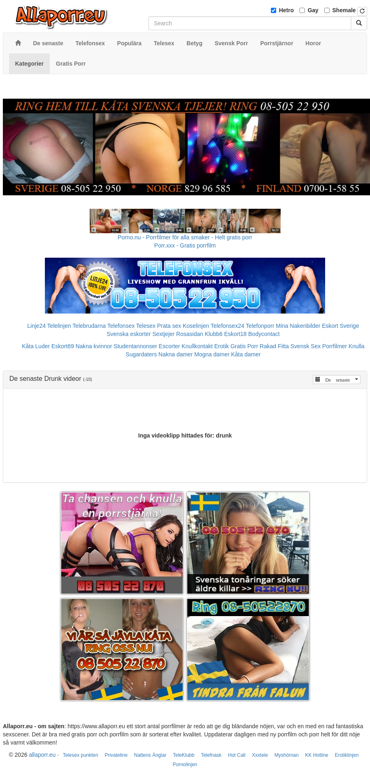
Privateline (116, 755)
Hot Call (237, 755)
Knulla (356, 346)
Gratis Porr (244, 346)
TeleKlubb (184, 755)
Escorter (169, 346)
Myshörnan (287, 755)
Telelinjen (59, 326)
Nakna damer (175, 354)
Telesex (145, 326)
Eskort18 (235, 334)
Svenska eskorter (128, 334)
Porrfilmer (334, 346)
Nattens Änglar (150, 755)
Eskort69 (62, 346)
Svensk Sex (305, 346)
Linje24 (36, 326)
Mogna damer (211, 354)
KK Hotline (316, 755)
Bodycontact (264, 334)
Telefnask (211, 755)
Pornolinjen (185, 764)
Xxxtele (260, 755)
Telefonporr (260, 326)
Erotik (221, 346)
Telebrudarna (89, 326)
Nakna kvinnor (93, 346)
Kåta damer (246, 354)
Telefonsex (121, 326)
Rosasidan (189, 334)
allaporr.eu (42, 754)
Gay (313, 10)
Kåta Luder (36, 346)
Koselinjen (196, 326)
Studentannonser (135, 346)
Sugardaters (141, 354)
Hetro (286, 10)
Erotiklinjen (347, 755)
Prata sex (169, 326)
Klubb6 (214, 334)
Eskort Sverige (340, 326)
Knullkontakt (197, 346)
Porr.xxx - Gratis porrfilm (185, 245)
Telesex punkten (80, 755)
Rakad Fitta (274, 346)
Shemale (344, 10)
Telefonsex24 (227, 326)
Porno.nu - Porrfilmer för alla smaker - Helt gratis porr (185, 237)
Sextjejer (163, 334)
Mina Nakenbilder (298, 326)
